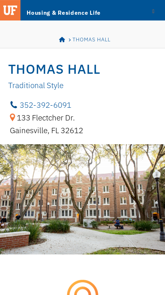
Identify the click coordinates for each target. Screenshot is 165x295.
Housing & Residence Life (64, 12)
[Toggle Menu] (153, 10)
